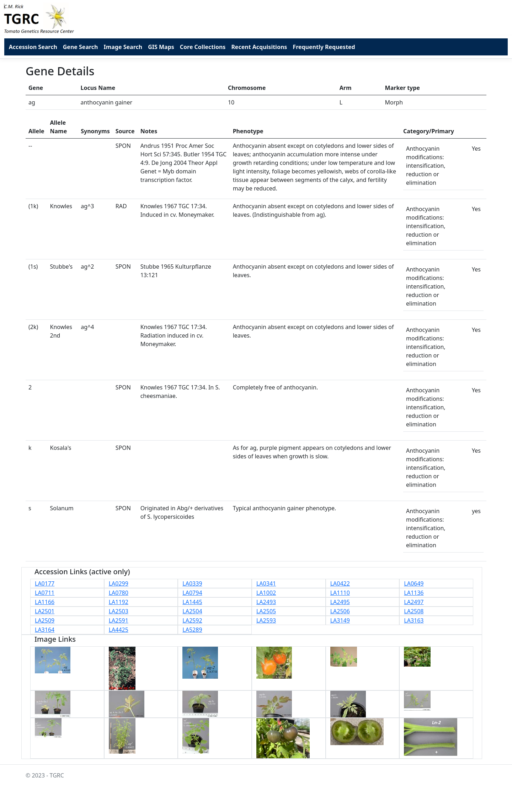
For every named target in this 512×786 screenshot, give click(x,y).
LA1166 (44, 602)
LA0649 (413, 583)
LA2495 (340, 602)
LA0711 (44, 593)
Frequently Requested (324, 47)
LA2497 (413, 602)
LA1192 (118, 602)
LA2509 (44, 620)
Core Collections (203, 47)
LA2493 (266, 602)
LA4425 (118, 630)
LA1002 (266, 593)
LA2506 (340, 611)
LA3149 (340, 620)
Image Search (122, 47)
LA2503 (118, 611)
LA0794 (192, 593)
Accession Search (33, 47)
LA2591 (118, 620)
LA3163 (413, 620)
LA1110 (340, 593)
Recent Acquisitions (259, 47)
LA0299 (118, 583)
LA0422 (340, 583)
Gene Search (80, 47)
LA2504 (192, 611)
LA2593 (266, 620)
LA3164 (44, 630)
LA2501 (44, 611)
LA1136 (413, 593)
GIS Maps (161, 47)
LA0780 (118, 593)
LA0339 (192, 583)
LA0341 (266, 583)
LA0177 (44, 583)
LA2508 (413, 611)
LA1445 (192, 602)
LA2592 (192, 620)
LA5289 (192, 630)
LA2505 (266, 611)
